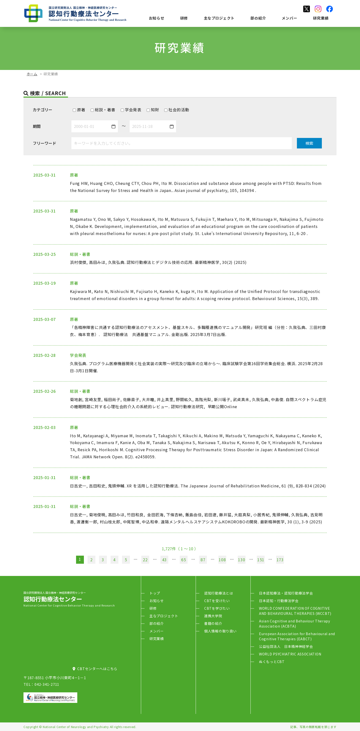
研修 (184, 18)
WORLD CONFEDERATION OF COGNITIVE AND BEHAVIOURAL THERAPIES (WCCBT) (295, 611)
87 (203, 559)
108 (222, 559)
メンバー (289, 18)
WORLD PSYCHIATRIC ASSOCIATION (290, 654)
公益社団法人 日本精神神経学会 (286, 646)
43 (164, 559)
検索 (309, 143)
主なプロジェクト (219, 18)
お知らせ (156, 18)
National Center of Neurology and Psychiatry (76, 727)
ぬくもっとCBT (272, 661)
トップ (154, 593)
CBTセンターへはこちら (95, 668)
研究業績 (320, 18)
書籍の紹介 (213, 623)
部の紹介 (258, 18)
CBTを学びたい (217, 608)
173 (280, 559)
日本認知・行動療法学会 (279, 600)
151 (260, 559)
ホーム (32, 73)
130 (241, 559)
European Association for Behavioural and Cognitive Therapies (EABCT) (297, 636)
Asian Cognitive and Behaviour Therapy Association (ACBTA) (294, 624)
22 (145, 559)
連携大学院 (213, 615)
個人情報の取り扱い (220, 631)
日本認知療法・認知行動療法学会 (286, 593)
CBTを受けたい (217, 600)
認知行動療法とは (218, 593)
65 (183, 559)
